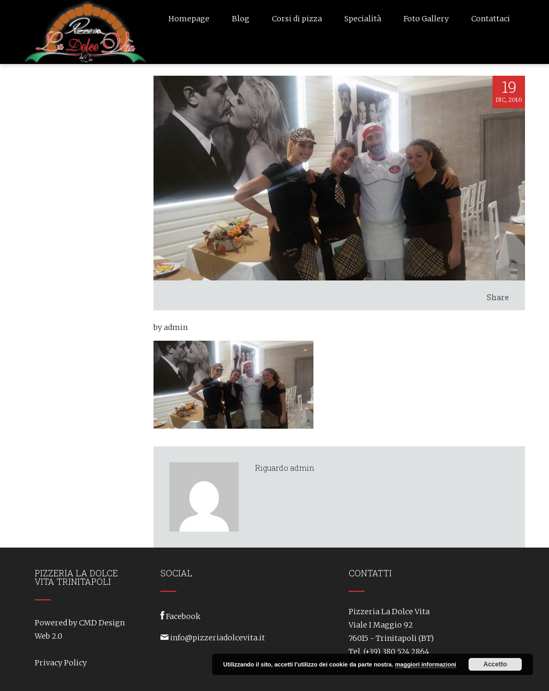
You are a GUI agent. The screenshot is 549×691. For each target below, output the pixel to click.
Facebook (183, 616)
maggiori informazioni (425, 664)
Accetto (495, 664)
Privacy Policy (61, 663)
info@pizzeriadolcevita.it (217, 637)
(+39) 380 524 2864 (396, 651)
